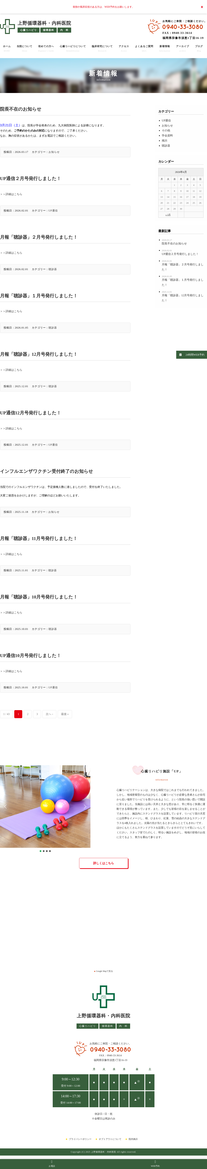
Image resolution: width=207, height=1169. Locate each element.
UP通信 (53, 210)
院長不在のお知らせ (20, 109)
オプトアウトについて (110, 1139)
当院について (24, 48)
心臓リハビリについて (73, 48)
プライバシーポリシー (80, 1139)
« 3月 (167, 214)
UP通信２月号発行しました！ (30, 178)
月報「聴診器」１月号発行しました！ (39, 295)
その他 (166, 130)
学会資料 (167, 135)
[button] (5, 806)
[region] (45, 809)
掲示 (164, 140)
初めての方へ (46, 48)
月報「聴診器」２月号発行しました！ (39, 237)
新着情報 (164, 48)
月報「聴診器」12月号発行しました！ (39, 354)
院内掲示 (133, 1139)
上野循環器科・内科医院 (44, 23)
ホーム (7, 48)
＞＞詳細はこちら (11, 194)
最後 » (65, 714)
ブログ (199, 48)
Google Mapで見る (103, 971)
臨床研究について (102, 48)
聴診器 (53, 269)
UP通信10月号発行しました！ (30, 655)
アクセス (124, 48)
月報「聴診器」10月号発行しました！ (39, 597)
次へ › (49, 714)
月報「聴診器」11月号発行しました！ (38, 538)
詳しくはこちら (103, 863)
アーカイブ (182, 48)
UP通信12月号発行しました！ (30, 412)
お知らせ (54, 152)
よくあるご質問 (144, 48)
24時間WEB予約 (190, 355)
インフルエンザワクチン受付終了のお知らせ (46, 471)
